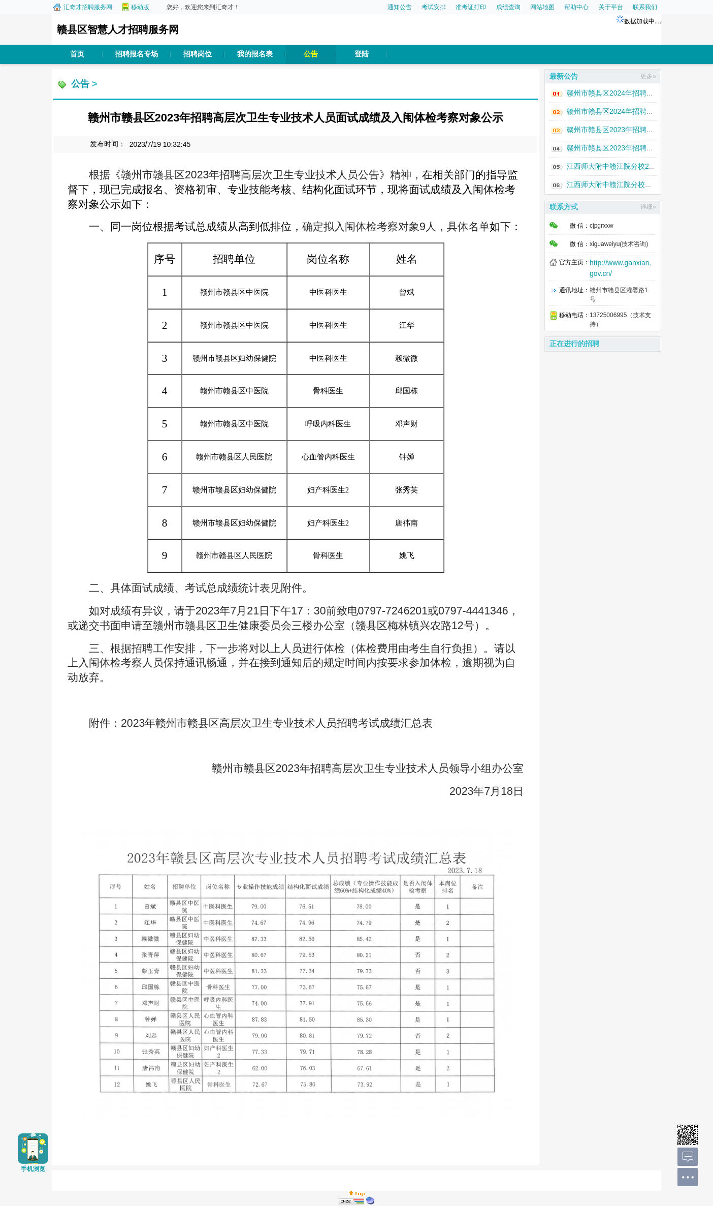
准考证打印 (471, 7)
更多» (648, 76)
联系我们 (645, 7)
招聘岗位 (197, 54)
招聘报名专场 (136, 54)
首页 (77, 54)
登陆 (361, 54)
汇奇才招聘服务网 (87, 7)
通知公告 (399, 7)
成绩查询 (508, 7)
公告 (311, 54)
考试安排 (434, 7)
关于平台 (611, 7)
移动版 (140, 7)
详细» (648, 206)
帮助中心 (576, 7)
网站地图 (542, 7)
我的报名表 (255, 54)
